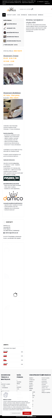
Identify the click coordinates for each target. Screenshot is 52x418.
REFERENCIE (40, 15)
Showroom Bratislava (12, 93)
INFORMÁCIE (24, 15)
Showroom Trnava (10, 56)
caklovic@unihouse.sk (11, 233)
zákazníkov (16, 163)
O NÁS (18, 15)
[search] (32, 9)
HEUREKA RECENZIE (32, 15)
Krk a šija (5, 351)
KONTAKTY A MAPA (11, 15)
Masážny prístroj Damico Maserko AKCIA (16, 265)
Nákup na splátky (46, 392)
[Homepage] (4, 14)
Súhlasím (27, 413)
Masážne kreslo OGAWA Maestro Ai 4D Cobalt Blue (17, 296)
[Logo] (11, 9)
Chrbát (5, 355)
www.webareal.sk (31, 416)
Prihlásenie (41, 1)
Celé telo (5, 363)
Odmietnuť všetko (16, 413)
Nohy (4, 359)
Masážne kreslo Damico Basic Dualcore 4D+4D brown (17, 334)
